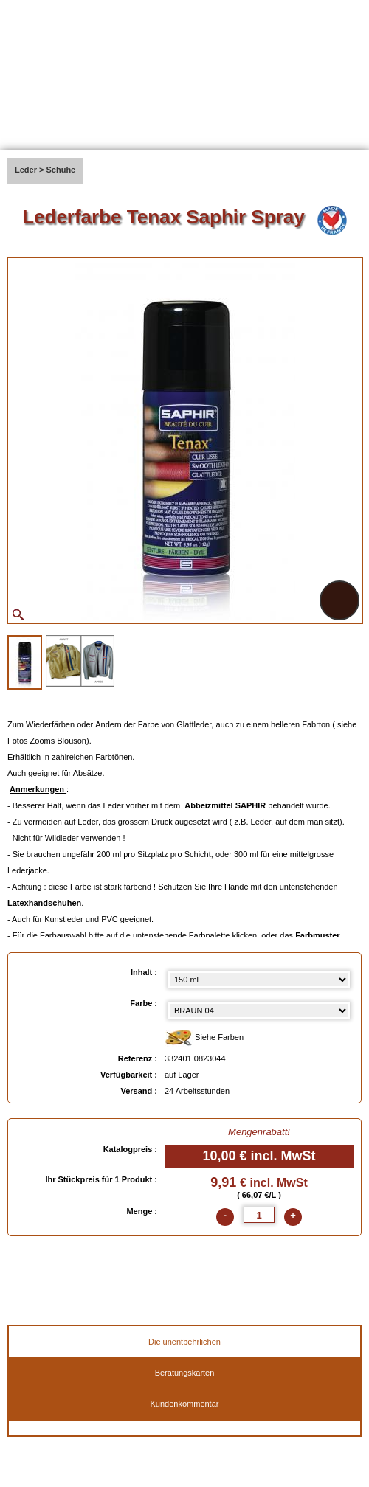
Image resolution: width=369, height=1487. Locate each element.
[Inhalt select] (259, 979)
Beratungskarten (185, 1372)
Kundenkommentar (185, 1403)
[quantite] (259, 1215)
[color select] (259, 1010)
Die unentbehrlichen (184, 1341)
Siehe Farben (204, 1038)
